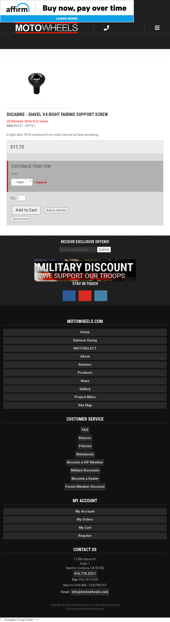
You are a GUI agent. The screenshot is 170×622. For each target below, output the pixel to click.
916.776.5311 (85, 574)
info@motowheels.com (90, 592)
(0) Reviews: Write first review (27, 121)
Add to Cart (26, 210)
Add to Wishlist (56, 210)
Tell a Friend (20, 219)
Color (14, 173)
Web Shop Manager (92, 608)
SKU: (10, 126)
